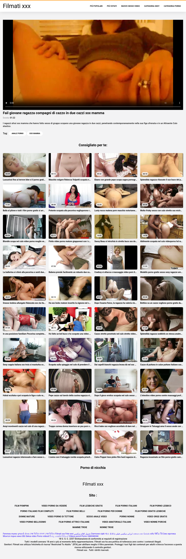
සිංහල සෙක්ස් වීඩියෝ (58, 536)
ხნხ (23, 536)
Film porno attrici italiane (74, 522)
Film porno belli (75, 511)
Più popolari (96, 6)
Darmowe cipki (97, 534)
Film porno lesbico (160, 506)
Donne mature (27, 516)
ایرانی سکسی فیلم (124, 534)
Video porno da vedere (54, 506)
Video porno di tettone (61, 516)
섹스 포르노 (110, 534)
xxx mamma (34, 133)
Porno (84, 536)
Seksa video (31, 536)
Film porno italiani (126, 506)
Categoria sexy (151, 6)
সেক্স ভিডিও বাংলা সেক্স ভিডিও (42, 534)
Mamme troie (80, 527)
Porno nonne (127, 516)
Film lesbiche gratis (91, 506)
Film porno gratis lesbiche (150, 511)
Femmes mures (10, 534)
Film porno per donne (110, 511)
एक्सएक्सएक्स (92, 536)
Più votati (112, 6)
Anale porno (17, 133)
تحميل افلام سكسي (82, 534)
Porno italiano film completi (37, 511)
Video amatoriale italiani (116, 522)
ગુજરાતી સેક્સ (23, 534)
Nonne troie (106, 527)
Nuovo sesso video (130, 6)
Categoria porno (172, 6)
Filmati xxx (60, 534)
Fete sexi (69, 534)
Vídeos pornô (75, 536)
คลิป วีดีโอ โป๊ (156, 534)
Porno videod (43, 536)
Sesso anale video (96, 516)
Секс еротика (169, 534)
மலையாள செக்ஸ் (141, 534)
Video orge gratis (157, 516)
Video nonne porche (155, 522)
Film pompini (22, 506)
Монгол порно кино (12, 536)
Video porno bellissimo (33, 522)
